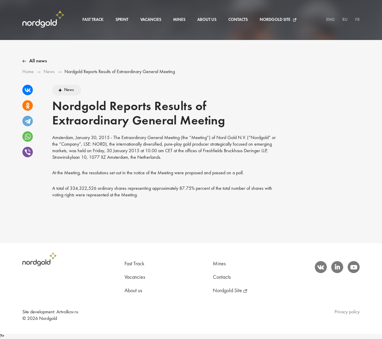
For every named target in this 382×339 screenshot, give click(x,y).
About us (206, 20)
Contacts (238, 20)
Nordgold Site (275, 20)
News (49, 72)
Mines (179, 20)
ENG (330, 20)
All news (38, 61)
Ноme (28, 72)
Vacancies (150, 20)
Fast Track (93, 20)
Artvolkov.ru (67, 312)
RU (345, 20)
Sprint (121, 20)
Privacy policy (347, 312)
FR (357, 20)
